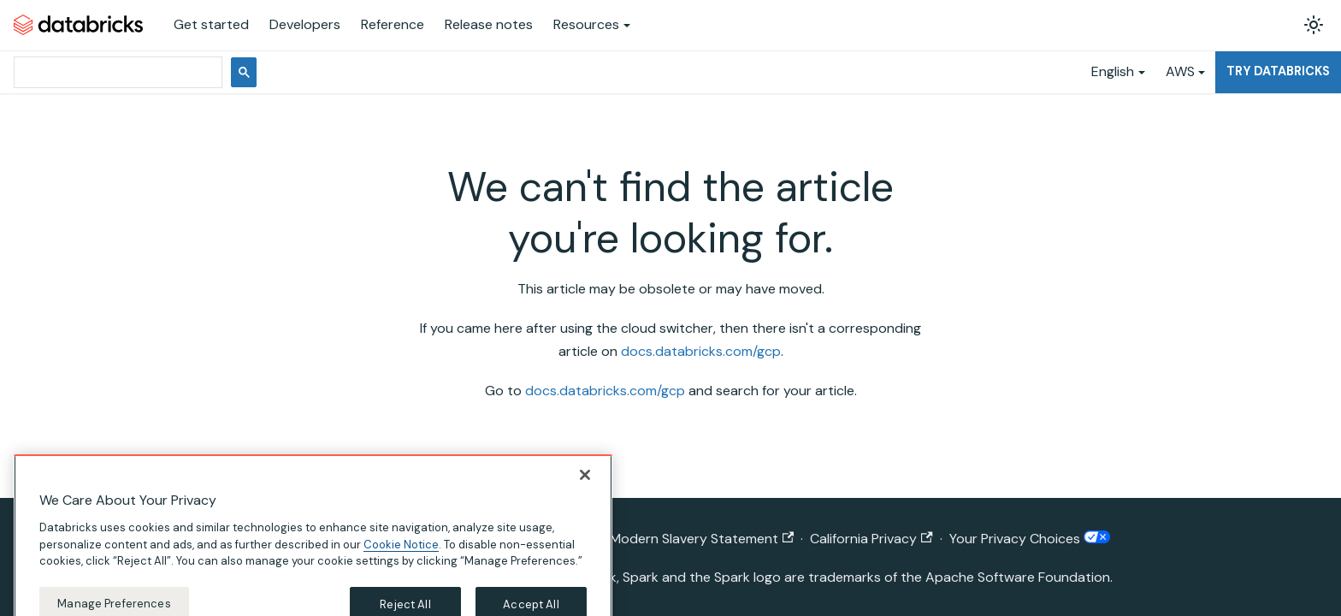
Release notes (489, 24)
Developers (304, 24)
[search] (116, 72)
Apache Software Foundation (1017, 577)
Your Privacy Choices (1029, 539)
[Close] (585, 486)
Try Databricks (1278, 71)
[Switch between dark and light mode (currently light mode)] (1313, 24)
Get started (211, 24)
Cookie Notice (401, 555)
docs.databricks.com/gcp (701, 351)
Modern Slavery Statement (702, 539)
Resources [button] (586, 24)
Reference (392, 24)
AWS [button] (1180, 71)
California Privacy (871, 539)
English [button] (1112, 71)
